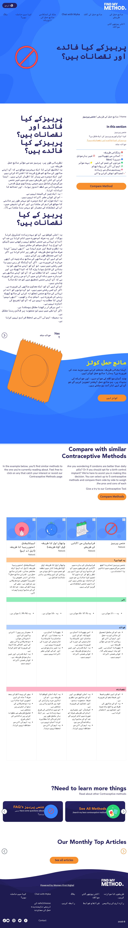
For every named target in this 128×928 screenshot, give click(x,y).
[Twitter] (20, 920)
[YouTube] (8, 920)
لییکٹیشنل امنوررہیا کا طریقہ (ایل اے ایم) (22, 547)
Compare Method (101, 186)
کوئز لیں (112, 398)
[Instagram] (14, 920)
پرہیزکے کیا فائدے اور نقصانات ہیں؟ (106, 140)
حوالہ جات (121, 144)
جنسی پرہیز (120, 132)
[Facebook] (25, 920)
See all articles (64, 860)
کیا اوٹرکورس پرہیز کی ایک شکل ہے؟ (107, 136)
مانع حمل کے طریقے (107, 116)
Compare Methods (112, 496)
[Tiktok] (4, 920)
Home (123, 116)
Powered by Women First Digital (57, 885)
